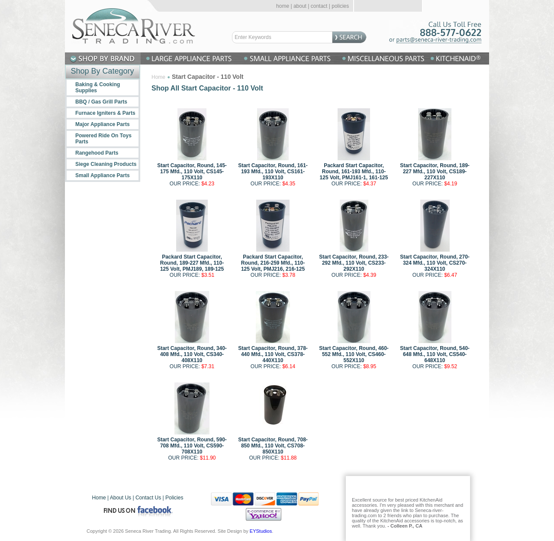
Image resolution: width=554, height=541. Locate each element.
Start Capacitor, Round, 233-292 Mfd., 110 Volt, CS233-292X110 (354, 263)
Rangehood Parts (96, 153)
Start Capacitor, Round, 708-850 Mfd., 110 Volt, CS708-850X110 (273, 446)
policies (340, 6)
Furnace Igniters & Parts (105, 113)
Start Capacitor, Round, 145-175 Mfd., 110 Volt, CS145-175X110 (192, 171)
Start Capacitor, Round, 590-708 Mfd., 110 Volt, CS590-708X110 (192, 446)
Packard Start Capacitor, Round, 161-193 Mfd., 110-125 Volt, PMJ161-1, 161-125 (354, 171)
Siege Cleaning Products (105, 164)
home (282, 6)
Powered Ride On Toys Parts (103, 139)
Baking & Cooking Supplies (97, 87)
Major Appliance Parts (102, 124)
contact (319, 6)
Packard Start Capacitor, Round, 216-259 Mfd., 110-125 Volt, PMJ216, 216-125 (273, 263)
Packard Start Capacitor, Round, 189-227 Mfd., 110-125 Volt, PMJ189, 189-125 (192, 263)
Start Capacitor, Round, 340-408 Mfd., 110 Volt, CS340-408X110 (192, 354)
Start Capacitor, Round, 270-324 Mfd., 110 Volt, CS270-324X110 (435, 263)
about (299, 6)
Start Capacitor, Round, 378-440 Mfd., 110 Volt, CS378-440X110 (273, 354)
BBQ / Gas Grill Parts (101, 102)
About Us (120, 498)
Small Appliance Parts (102, 175)
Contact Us (148, 498)
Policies (174, 498)
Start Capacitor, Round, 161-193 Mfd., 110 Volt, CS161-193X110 (273, 171)
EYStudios (261, 531)
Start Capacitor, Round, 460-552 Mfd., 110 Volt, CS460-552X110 (354, 354)
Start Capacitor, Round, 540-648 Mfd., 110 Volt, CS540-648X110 (435, 354)
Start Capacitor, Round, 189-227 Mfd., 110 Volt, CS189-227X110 (435, 171)
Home (158, 77)
